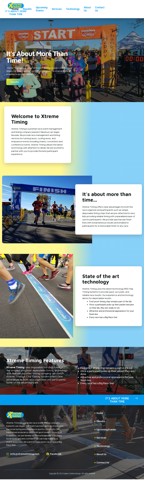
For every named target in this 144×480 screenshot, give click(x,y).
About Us (87, 9)
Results (27, 8)
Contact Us (99, 9)
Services (57, 8)
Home (15, 8)
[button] (14, 82)
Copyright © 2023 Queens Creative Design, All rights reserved (72, 474)
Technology (73, 8)
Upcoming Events (41, 9)
